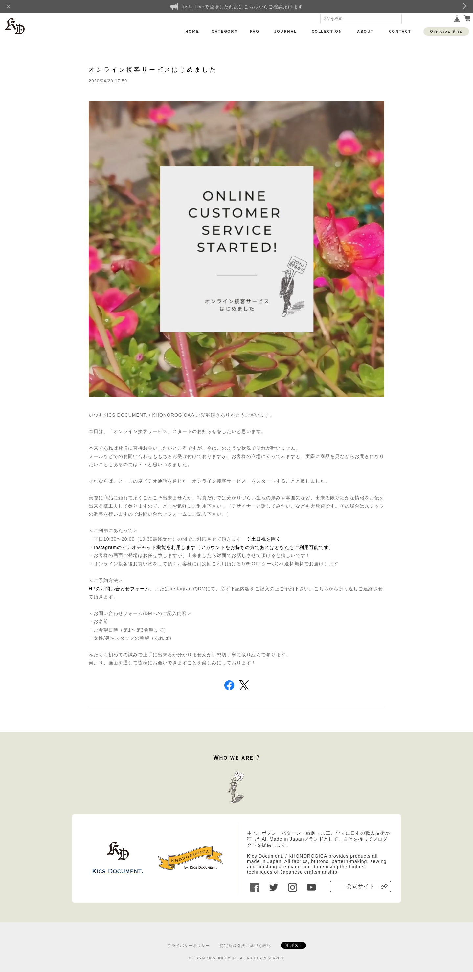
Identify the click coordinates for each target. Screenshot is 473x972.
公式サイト (360, 886)
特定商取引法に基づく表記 (245, 945)
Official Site (446, 31)
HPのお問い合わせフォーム (119, 588)
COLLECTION (327, 31)
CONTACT (400, 31)
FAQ (254, 31)
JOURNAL (285, 31)
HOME (192, 31)
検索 (396, 18)
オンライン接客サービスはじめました (153, 69)
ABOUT (365, 31)
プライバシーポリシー (188, 945)
